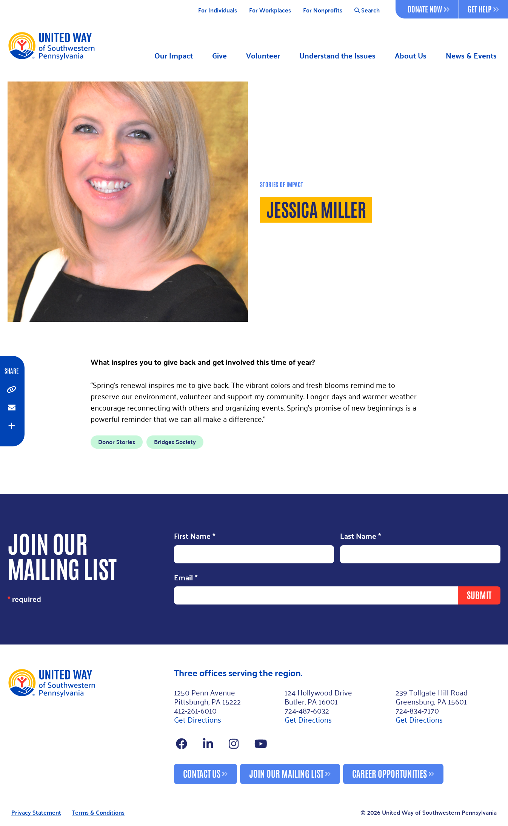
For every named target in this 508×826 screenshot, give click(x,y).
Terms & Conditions (98, 813)
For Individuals (217, 10)
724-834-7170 (417, 710)
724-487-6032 (307, 710)
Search (367, 10)
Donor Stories (116, 441)
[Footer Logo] (88, 726)
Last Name (360, 536)
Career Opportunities (389, 773)
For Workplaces (270, 10)
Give (219, 55)
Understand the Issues (337, 55)
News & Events (471, 55)
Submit (479, 594)
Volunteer (263, 55)
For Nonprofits (322, 10)
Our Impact (173, 55)
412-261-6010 (195, 710)
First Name (195, 536)
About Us (410, 55)
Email (186, 578)
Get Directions (197, 719)
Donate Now (429, 9)
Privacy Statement (36, 813)
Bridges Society (175, 441)
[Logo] (51, 45)
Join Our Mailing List (286, 773)
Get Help (483, 9)
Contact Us (201, 773)
